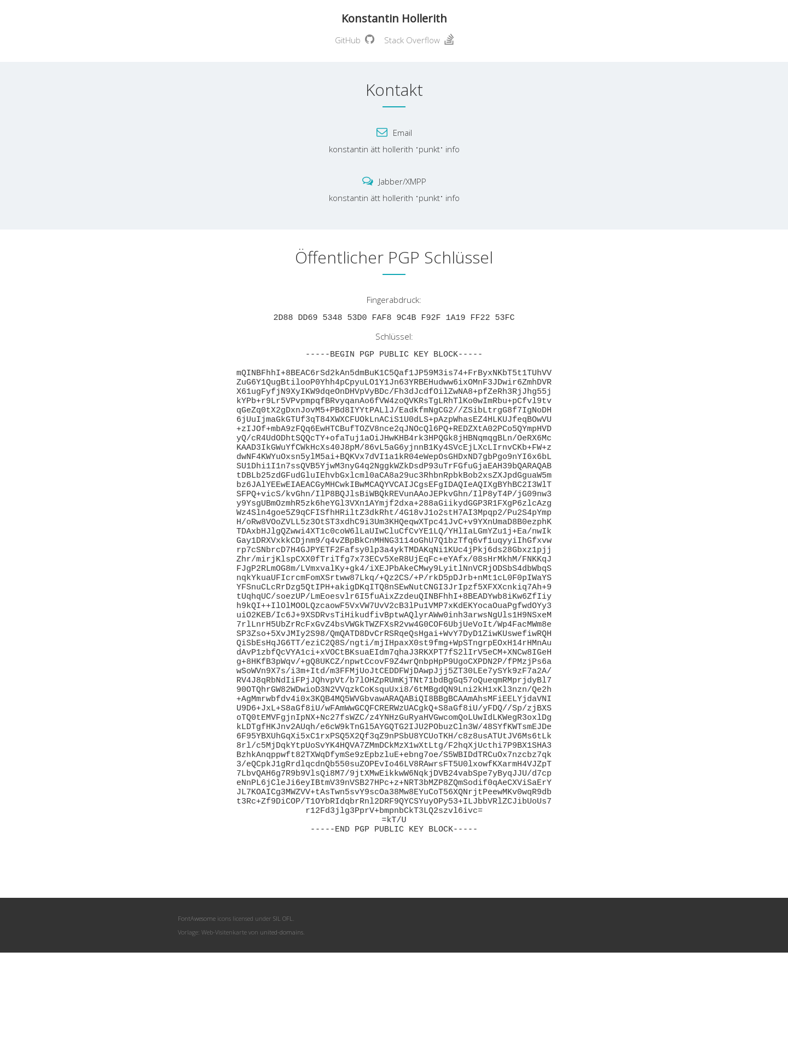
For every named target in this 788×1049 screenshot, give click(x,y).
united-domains (281, 1024)
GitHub (354, 40)
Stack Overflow (419, 40)
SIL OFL (283, 1010)
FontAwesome (197, 1010)
